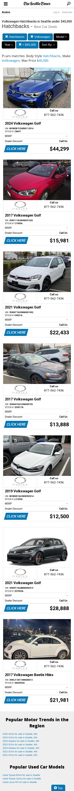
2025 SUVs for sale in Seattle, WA (20, 734)
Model (61, 36)
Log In (56, 12)
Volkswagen (40, 36)
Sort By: (48, 44)
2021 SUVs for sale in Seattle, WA (20, 755)
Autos (6, 12)
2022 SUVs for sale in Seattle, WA (20, 751)
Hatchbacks (15, 36)
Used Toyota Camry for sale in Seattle (22, 778)
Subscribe (67, 12)
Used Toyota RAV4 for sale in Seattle (21, 775)
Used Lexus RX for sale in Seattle (20, 782)
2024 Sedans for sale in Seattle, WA (21, 741)
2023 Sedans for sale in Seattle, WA (21, 748)
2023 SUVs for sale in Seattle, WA (20, 744)
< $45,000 (27, 44)
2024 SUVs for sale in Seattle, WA (20, 737)
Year (8, 44)
